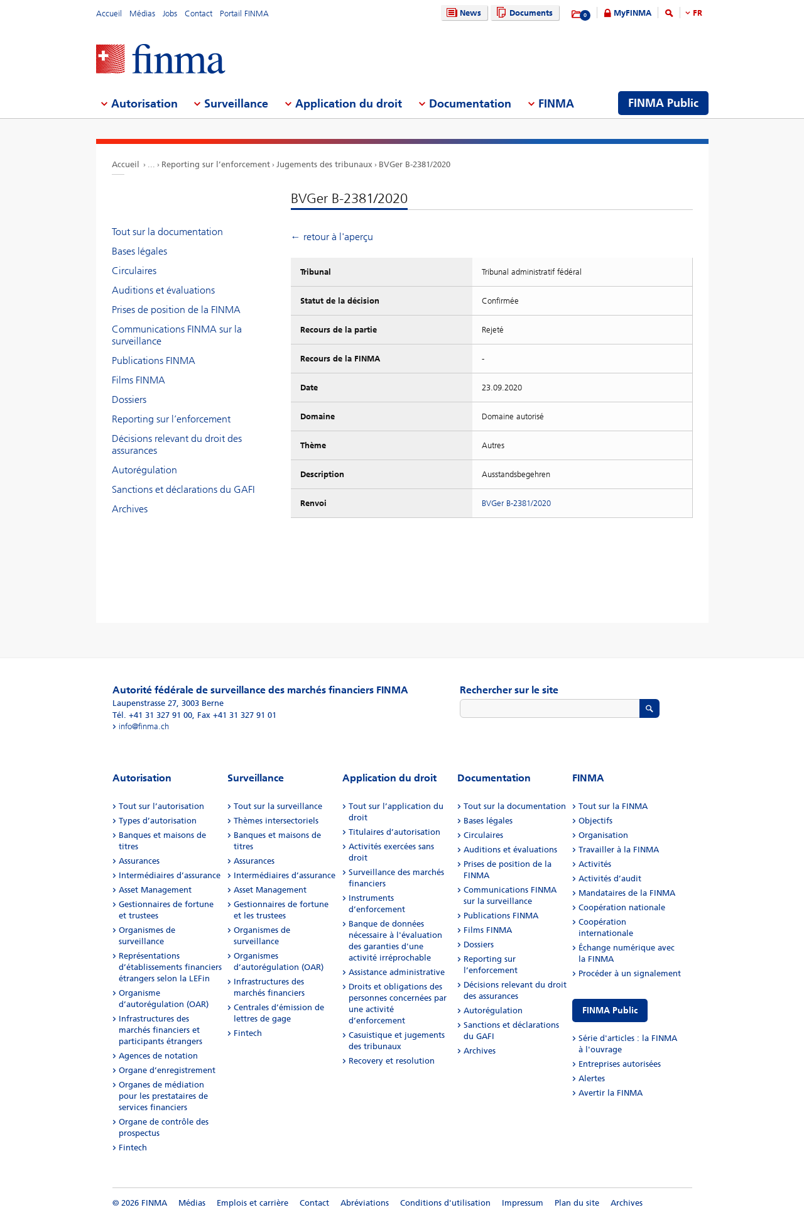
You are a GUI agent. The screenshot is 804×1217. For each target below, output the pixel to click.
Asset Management (155, 890)
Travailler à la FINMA (619, 849)
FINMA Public (610, 1010)
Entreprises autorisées (620, 1064)
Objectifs (595, 820)
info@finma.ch (144, 726)
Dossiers (129, 399)
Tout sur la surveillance (278, 806)
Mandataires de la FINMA (627, 893)
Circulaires (134, 271)
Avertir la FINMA (611, 1093)
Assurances (139, 861)
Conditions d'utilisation (445, 1203)
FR (697, 13)
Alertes (592, 1078)
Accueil (109, 13)
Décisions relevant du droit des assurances (177, 444)
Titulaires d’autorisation (394, 832)
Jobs (170, 13)
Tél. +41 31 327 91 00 (152, 715)
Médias (142, 13)
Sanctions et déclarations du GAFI (183, 489)
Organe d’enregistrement (167, 1070)
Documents (523, 13)
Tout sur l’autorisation (161, 806)
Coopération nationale (622, 907)
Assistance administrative (397, 972)
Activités (595, 864)
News (462, 13)
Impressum (522, 1203)
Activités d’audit (610, 878)
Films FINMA (138, 380)
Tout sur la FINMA (613, 806)
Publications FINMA (153, 360)
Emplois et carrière (252, 1203)
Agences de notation (158, 1055)
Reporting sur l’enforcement (215, 164)
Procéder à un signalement (630, 973)
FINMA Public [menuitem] (663, 103)
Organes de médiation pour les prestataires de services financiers (163, 1096)
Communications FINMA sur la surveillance (177, 335)
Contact (198, 13)
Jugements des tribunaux (324, 164)
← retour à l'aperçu (332, 237)
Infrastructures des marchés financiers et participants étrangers (160, 1030)
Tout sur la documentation (167, 232)
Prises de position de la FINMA (176, 310)
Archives (130, 509)
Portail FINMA (244, 13)
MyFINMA (632, 13)
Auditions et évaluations (163, 290)
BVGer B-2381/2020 (414, 164)
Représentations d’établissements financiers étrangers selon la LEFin (170, 967)
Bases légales (139, 251)
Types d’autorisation (158, 820)
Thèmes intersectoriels (276, 820)
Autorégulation (144, 470)
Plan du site (577, 1203)
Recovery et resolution (392, 1061)
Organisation (603, 835)
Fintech (133, 1147)
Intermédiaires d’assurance (169, 875)
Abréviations (364, 1203)
